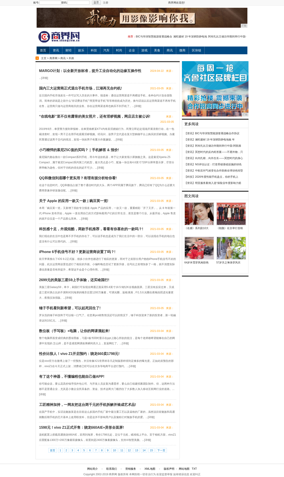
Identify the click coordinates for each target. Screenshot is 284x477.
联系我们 (111, 468)
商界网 (53, 58)
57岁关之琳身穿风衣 (228, 262)
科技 (94, 50)
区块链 (196, 50)
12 (129, 450)
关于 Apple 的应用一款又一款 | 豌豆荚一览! (73, 201)
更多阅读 (191, 124)
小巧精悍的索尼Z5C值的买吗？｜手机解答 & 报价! (79, 150)
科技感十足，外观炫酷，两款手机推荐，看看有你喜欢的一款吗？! (91, 229)
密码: (64, 2)
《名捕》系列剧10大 (196, 228)
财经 (68, 50)
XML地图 (149, 468)
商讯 (170, 50)
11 (121, 450)
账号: (36, 2)
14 (143, 450)
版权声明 (169, 468)
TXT (194, 468)
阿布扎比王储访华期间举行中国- (227, 36)
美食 (157, 50)
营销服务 (130, 468)
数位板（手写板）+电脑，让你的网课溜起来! (74, 331)
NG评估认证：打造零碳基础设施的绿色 (218, 164)
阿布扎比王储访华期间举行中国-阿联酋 (218, 145)
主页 (43, 58)
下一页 (161, 450)
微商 (182, 50)
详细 (44, 78)
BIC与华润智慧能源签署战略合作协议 (217, 133)
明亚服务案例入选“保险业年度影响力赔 (218, 183)
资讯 (56, 50)
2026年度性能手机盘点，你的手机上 (216, 176)
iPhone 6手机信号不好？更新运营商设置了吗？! (77, 252)
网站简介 (92, 468)
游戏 (144, 50)
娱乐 (81, 50)
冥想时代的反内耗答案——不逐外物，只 (219, 152)
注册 (105, 2)
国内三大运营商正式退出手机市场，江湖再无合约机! (80, 88)
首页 (43, 50)
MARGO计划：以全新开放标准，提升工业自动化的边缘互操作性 (90, 71)
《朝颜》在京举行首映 (229, 228)
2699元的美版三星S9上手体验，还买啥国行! (74, 280)
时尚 (119, 50)
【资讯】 (189, 133)
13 (136, 450)
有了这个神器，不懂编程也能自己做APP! (71, 376)
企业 (132, 50)
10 (114, 450)
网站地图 (184, 468)
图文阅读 (191, 196)
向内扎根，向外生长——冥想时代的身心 (219, 158)
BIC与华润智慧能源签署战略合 (154, 36)
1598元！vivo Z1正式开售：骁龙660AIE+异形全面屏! (81, 427)
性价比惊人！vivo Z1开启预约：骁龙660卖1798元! (79, 354)
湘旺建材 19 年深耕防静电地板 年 (215, 139)
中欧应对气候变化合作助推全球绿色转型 (219, 170)
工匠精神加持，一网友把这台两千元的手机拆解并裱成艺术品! (87, 405)
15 (151, 450)
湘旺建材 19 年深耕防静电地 (190, 36)
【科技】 (189, 176)
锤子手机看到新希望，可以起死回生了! (70, 308)
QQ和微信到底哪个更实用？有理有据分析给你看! (78, 178)
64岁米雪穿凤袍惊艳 (196, 262)
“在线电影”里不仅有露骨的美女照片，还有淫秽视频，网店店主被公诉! (94, 116)
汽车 (106, 50)
